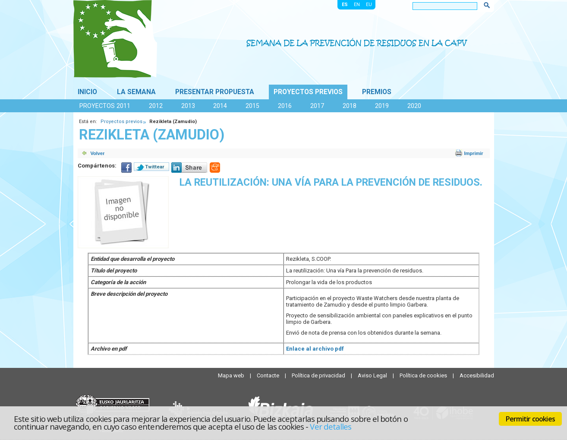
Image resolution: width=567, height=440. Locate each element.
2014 (220, 105)
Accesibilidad (477, 375)
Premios (376, 92)
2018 (349, 105)
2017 (317, 105)
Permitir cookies (530, 419)
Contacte (268, 375)
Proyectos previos (308, 92)
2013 (188, 105)
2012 (156, 105)
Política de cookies (424, 375)
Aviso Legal (373, 375)
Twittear (154, 167)
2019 (382, 105)
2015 (252, 105)
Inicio (87, 92)
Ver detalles (330, 426)
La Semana (136, 92)
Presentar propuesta (214, 92)
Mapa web (232, 375)
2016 (285, 105)
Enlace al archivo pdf (315, 348)
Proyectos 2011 (104, 105)
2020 (414, 105)
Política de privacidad (319, 375)
